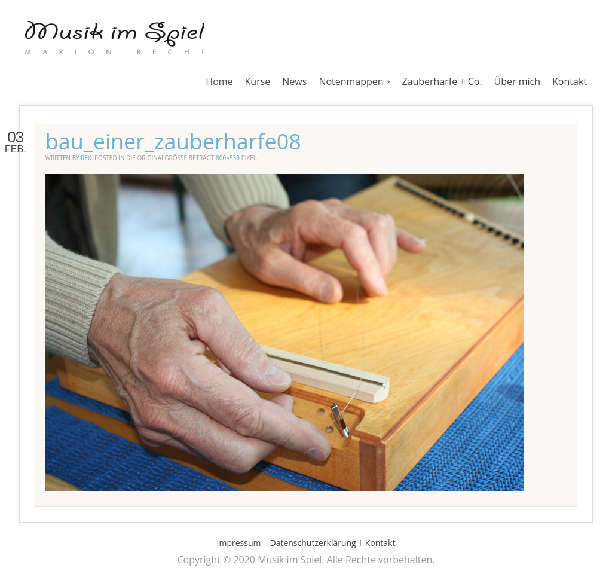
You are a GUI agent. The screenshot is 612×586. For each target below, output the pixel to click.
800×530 (228, 158)
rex (86, 158)
